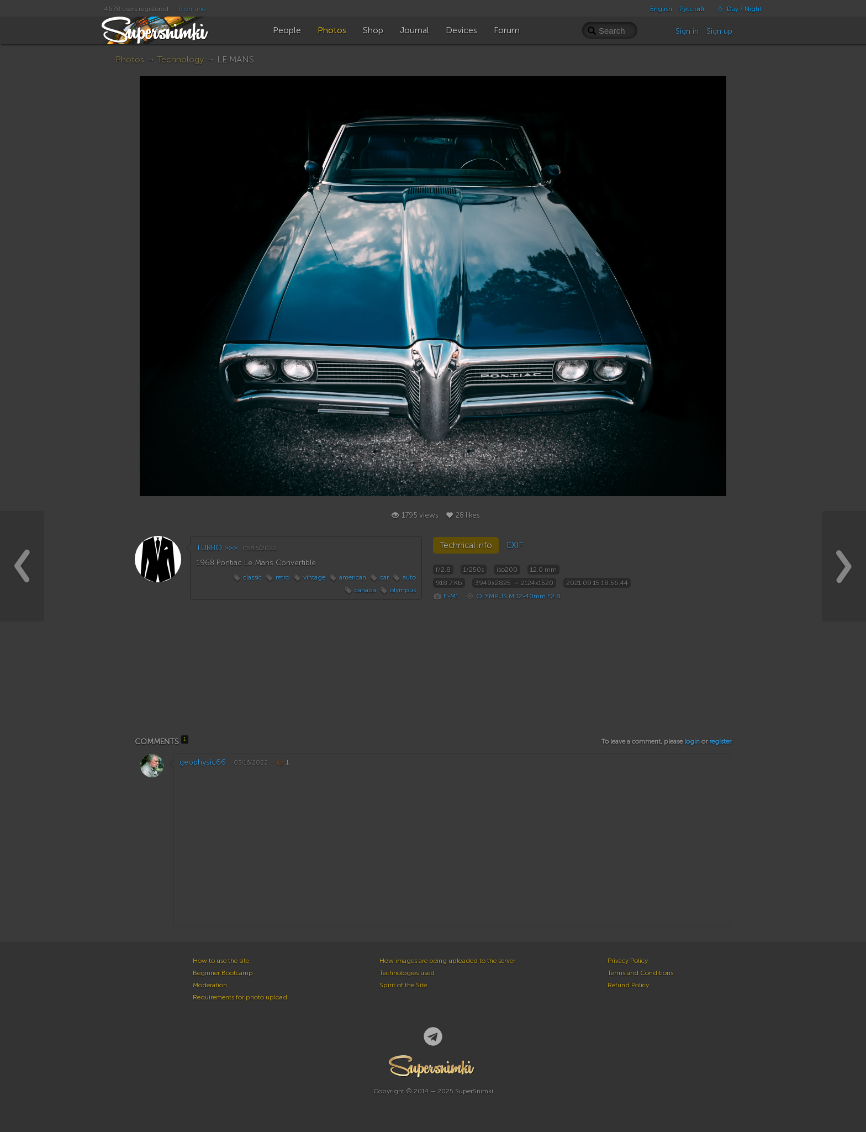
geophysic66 (202, 762)
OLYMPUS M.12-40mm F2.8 (518, 596)
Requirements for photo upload (240, 997)
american (352, 577)
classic (252, 577)
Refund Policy (628, 985)
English (661, 9)
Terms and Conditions (640, 973)
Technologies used (407, 973)
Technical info (466, 545)
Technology (180, 59)
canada (365, 590)
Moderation (210, 985)
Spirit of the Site (403, 985)
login (692, 741)
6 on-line (191, 9)
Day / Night (736, 9)
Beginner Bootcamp (223, 973)
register (720, 741)
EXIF (514, 545)
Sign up (719, 31)
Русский (691, 9)
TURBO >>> (216, 547)
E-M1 (450, 596)
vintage (314, 577)
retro (282, 577)
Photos (129, 59)
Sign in (687, 31)
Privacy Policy (628, 961)
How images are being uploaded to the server (447, 961)
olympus (403, 590)
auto (409, 577)
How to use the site (221, 961)
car (384, 577)
